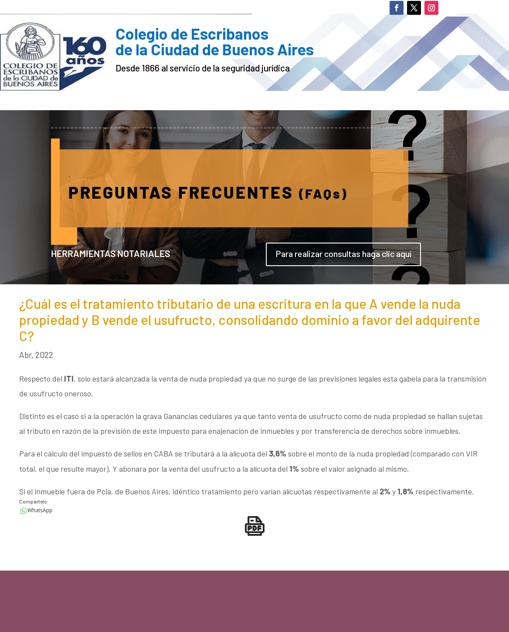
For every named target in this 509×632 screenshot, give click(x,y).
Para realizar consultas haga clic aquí (343, 253)
